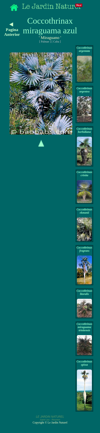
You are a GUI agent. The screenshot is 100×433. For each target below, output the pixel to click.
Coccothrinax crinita (84, 174)
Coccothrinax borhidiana (84, 130)
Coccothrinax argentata (84, 49)
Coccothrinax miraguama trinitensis (84, 327)
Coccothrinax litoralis (84, 292)
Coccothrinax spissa (84, 363)
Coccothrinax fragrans (84, 249)
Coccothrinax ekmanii (84, 211)
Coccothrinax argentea (84, 90)
